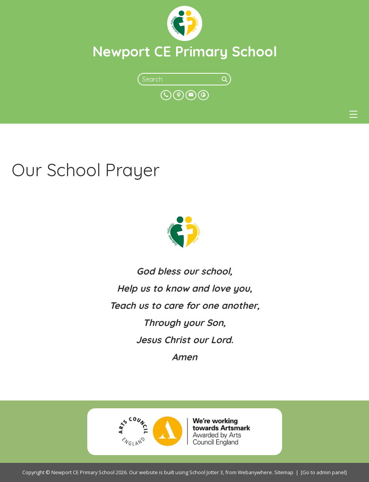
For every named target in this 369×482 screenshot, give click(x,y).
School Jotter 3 (206, 472)
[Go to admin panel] (324, 472)
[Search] (225, 79)
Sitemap (283, 472)
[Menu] (353, 114)
